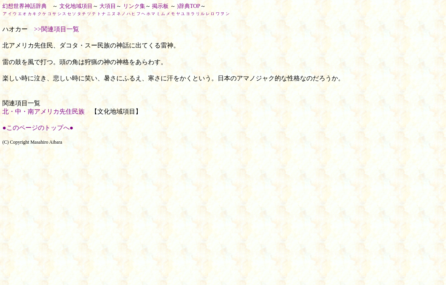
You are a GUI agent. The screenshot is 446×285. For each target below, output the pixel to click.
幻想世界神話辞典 (24, 6)
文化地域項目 (76, 6)
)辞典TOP (188, 6)
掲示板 (160, 6)
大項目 (107, 6)
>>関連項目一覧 (56, 29)
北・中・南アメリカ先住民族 (43, 111)
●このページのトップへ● (37, 127)
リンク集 (134, 6)
